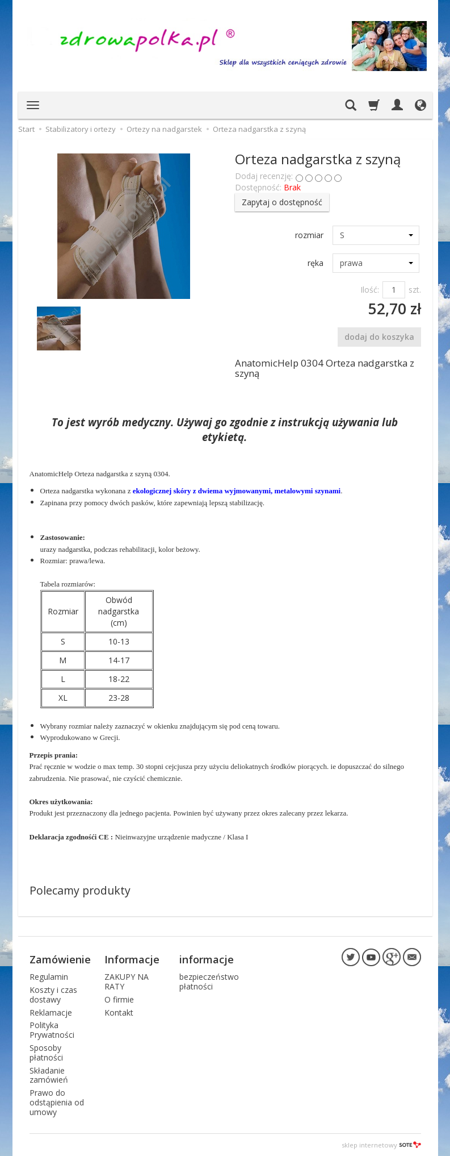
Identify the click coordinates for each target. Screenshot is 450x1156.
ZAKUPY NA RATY (126, 981)
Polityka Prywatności (52, 1030)
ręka (315, 262)
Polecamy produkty (80, 890)
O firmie (119, 999)
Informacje (131, 959)
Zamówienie (60, 959)
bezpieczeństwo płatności (209, 981)
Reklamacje (51, 1012)
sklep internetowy (381, 1144)
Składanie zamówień (49, 1075)
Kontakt (118, 1012)
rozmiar (309, 235)
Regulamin (49, 976)
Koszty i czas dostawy (53, 994)
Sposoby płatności (46, 1052)
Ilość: (369, 289)
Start (26, 129)
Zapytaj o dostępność (282, 202)
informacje (206, 959)
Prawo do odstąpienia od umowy (57, 1102)
